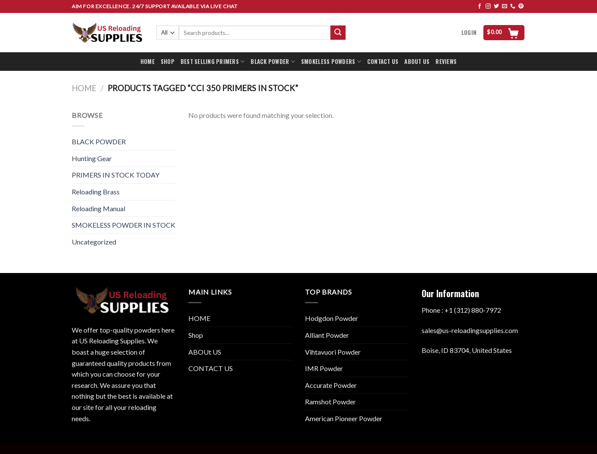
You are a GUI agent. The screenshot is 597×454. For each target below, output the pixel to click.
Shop (195, 335)
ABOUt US (204, 352)
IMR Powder (324, 368)
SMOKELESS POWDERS (331, 61)
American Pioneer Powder (343, 418)
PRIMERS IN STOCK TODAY (115, 175)
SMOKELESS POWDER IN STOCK (123, 225)
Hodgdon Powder (331, 318)
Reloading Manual (98, 208)
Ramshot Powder (330, 401)
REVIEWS (446, 61)
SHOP (168, 61)
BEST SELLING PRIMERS (213, 61)
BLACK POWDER (273, 61)
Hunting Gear (92, 158)
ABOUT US (416, 61)
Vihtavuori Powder (333, 352)
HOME (147, 61)
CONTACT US (383, 61)
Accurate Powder (331, 385)
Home (84, 88)
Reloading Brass (96, 191)
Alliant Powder (327, 335)
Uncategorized (94, 242)
